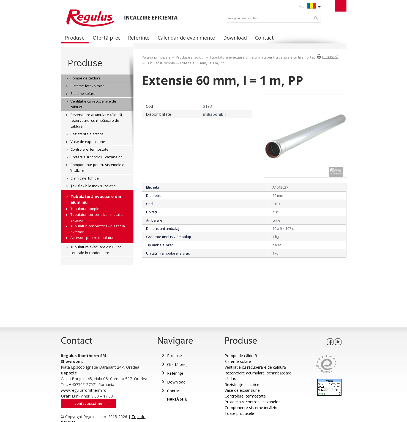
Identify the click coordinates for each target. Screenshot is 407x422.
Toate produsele (239, 413)
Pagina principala (156, 57)
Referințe (175, 373)
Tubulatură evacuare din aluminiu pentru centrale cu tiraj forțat (262, 57)
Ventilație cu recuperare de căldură (255, 367)
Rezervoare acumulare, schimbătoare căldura (258, 375)
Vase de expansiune (242, 390)
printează (330, 56)
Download (176, 382)
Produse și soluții (190, 57)
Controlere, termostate (245, 396)
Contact (174, 390)
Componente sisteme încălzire (251, 407)
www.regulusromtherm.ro (83, 390)
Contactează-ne (88, 403)
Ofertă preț (177, 364)
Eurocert (326, 364)
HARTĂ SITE (177, 400)
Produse (85, 63)
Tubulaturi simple (160, 62)
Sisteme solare (238, 361)
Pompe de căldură (241, 355)
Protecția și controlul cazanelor (252, 401)
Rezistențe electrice (242, 384)
